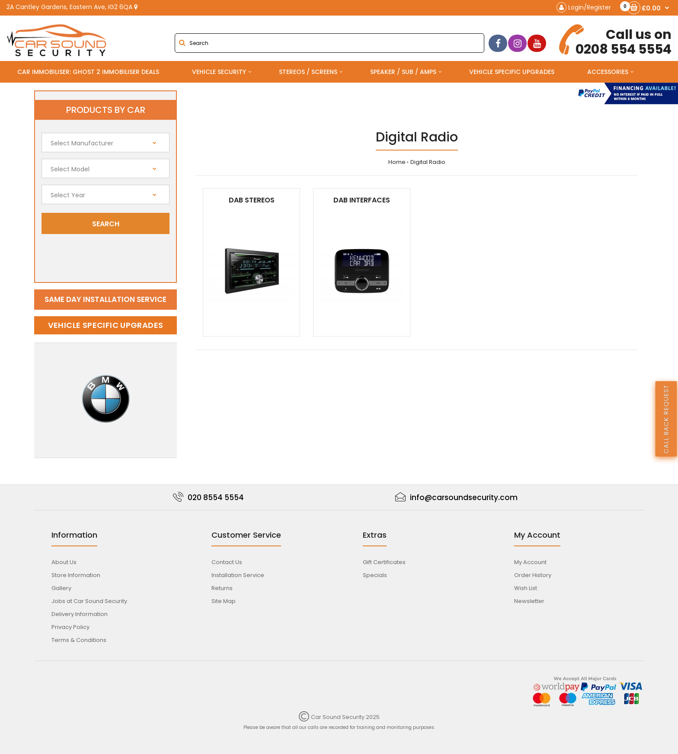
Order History (532, 575)
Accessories (607, 71)
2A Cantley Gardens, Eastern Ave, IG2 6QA (72, 7)
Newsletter (529, 601)
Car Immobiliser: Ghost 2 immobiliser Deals (88, 71)
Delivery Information (79, 614)
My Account (530, 562)
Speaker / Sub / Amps (403, 71)
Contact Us (226, 562)
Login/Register (583, 7)
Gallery (61, 588)
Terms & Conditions (78, 640)
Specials (375, 575)
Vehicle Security (219, 71)
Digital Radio (427, 162)
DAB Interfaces (361, 200)
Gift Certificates (384, 562)
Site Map (223, 601)
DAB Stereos (252, 200)
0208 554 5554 (616, 40)
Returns (222, 588)
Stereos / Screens (308, 71)
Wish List (525, 588)
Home (397, 162)
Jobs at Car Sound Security (89, 601)
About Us (64, 562)
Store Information (75, 575)
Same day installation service (105, 299)
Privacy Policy (70, 627)
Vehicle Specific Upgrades (511, 71)
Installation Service (237, 575)
